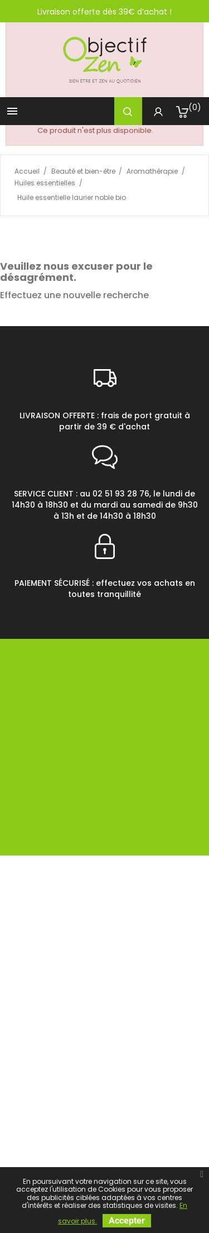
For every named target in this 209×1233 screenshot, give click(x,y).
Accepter (127, 1220)
